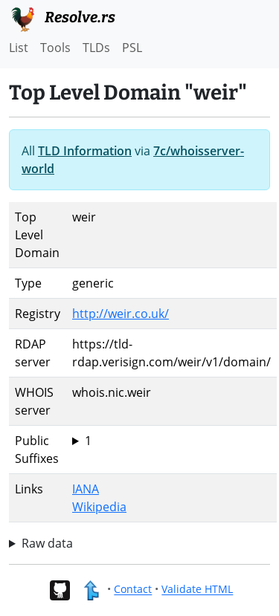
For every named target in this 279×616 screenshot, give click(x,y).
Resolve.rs (62, 18)
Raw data (47, 543)
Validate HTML (197, 590)
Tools (55, 47)
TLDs (96, 47)
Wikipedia (99, 507)
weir (171, 441)
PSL (132, 47)
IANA (85, 489)
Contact (133, 590)
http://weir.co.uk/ (120, 313)
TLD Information (85, 151)
